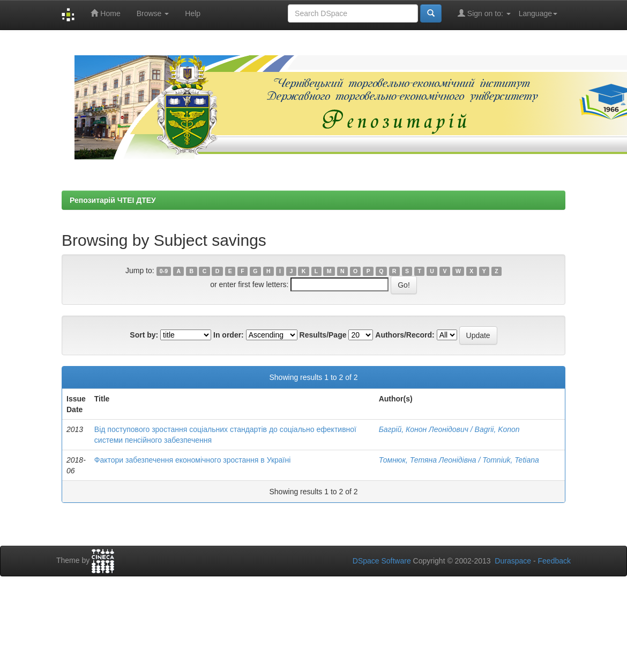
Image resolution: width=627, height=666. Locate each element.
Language (538, 13)
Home (105, 13)
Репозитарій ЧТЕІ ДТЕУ (113, 200)
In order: (228, 335)
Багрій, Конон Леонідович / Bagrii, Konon (449, 429)
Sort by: (144, 335)
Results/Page (323, 335)
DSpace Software (382, 561)
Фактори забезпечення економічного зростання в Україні (192, 460)
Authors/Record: (404, 335)
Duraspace (513, 561)
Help (192, 13)
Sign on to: (484, 13)
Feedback (554, 561)
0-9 (164, 271)
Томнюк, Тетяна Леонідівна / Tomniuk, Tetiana (459, 460)
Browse (153, 13)
